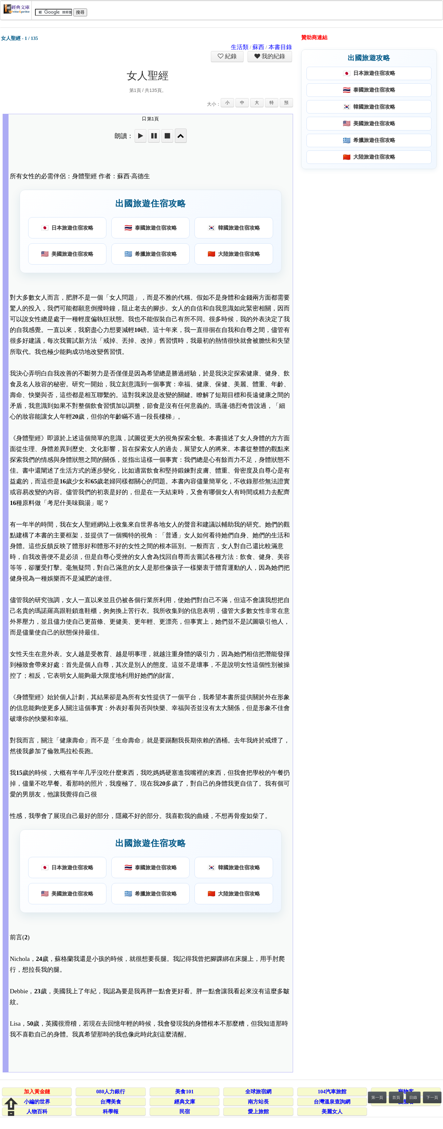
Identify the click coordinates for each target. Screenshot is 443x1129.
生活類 (240, 47)
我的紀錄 (272, 56)
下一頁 (432, 1097)
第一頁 (377, 1097)
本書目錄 (280, 47)
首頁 (396, 1097)
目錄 (413, 1097)
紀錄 (230, 56)
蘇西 (258, 47)
